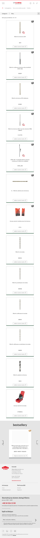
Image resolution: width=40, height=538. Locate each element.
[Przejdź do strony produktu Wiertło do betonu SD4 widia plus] (20, 96)
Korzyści (19, 487)
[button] (2, 442)
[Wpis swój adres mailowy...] (17, 519)
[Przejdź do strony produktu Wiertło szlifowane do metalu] (20, 311)
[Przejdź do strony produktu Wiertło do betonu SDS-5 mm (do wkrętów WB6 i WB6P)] (20, 127)
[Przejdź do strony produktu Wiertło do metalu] (20, 250)
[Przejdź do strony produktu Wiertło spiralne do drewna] (20, 373)
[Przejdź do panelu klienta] (34, 3)
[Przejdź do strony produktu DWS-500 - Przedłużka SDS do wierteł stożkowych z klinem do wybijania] (20, 157)
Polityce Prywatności (28, 524)
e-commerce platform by (9, 535)
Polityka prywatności (6, 489)
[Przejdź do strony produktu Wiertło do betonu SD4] (20, 34)
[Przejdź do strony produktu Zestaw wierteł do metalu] (20, 403)
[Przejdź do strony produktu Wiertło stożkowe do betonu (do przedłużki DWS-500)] (20, 65)
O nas (3, 487)
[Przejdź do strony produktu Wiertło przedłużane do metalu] (20, 280)
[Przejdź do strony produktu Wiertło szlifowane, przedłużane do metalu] (20, 342)
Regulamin (19, 489)
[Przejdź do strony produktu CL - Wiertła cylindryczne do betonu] (20, 188)
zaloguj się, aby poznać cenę (20, 455)
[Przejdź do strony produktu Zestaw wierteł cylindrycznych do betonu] (20, 219)
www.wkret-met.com (16, 480)
